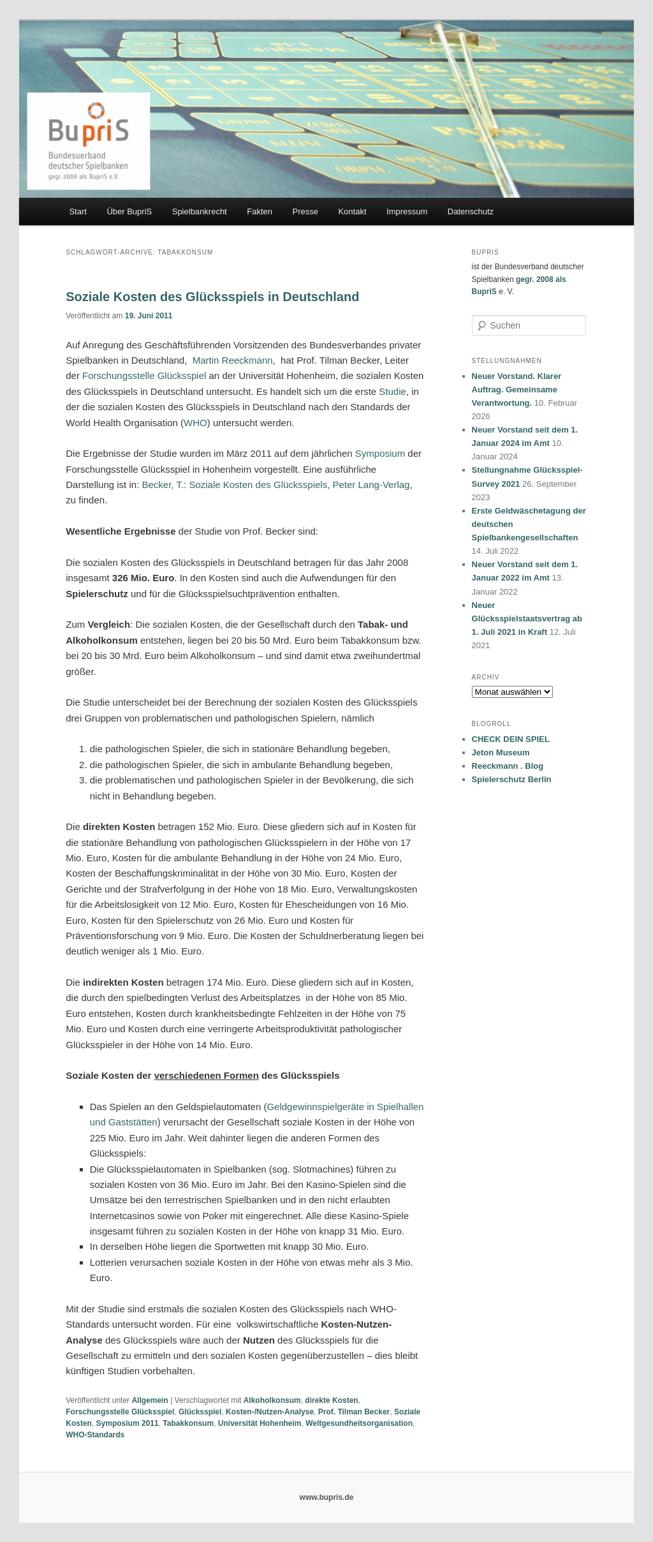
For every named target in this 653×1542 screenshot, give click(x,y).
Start (77, 211)
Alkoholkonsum (272, 1400)
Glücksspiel (200, 1411)
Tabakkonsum (188, 1423)
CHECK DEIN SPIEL (511, 739)
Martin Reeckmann (233, 360)
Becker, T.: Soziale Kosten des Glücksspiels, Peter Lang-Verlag (275, 484)
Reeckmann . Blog (508, 766)
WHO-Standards (95, 1434)
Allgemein (149, 1400)
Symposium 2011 (127, 1423)
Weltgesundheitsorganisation (359, 1423)
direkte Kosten (331, 1400)
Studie (392, 391)
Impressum (406, 211)
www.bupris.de (327, 1497)
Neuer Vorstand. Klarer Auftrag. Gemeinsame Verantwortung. (517, 389)
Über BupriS (129, 211)
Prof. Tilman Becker (354, 1411)
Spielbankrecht (199, 211)
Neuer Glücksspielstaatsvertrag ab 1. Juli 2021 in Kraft (527, 618)
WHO (195, 422)
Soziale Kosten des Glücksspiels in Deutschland (212, 297)
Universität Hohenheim (260, 1423)
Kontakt (352, 211)
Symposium (380, 453)
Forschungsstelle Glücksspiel (144, 375)
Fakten (259, 211)
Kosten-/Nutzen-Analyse (270, 1411)
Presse (305, 211)
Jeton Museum (501, 752)
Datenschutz (471, 211)
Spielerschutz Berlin (512, 779)
